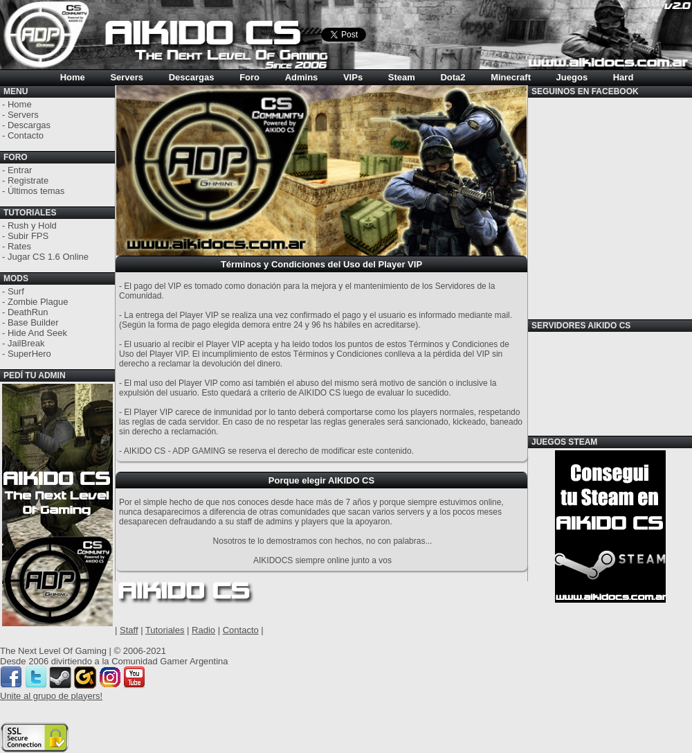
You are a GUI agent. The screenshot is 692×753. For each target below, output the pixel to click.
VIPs (353, 77)
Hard (623, 77)
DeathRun (28, 312)
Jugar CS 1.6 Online (48, 256)
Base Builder (33, 322)
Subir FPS (28, 236)
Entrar (20, 170)
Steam (401, 77)
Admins (301, 77)
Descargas (192, 77)
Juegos (572, 77)
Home (72, 77)
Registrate (28, 180)
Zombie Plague (38, 301)
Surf (16, 291)
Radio (203, 630)
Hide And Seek (37, 333)
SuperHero (29, 353)
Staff (129, 630)
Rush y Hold (32, 225)
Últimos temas (36, 191)
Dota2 (452, 77)
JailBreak (26, 343)
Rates (19, 246)
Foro (249, 77)
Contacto (26, 135)
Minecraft (511, 77)
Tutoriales (165, 630)
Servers (126, 77)
